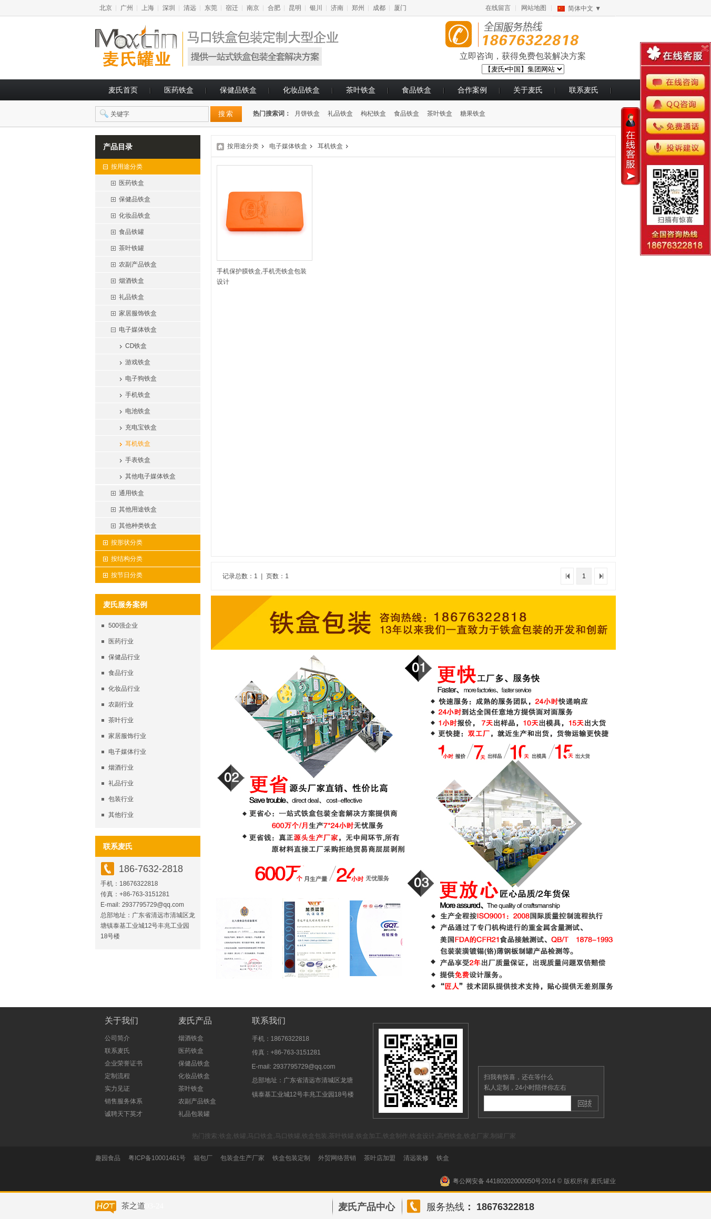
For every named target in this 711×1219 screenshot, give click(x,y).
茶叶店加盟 (379, 1158)
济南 (337, 8)
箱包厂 (203, 1158)
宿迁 (232, 8)
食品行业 (121, 673)
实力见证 (117, 1088)
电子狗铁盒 (141, 378)
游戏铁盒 (137, 362)
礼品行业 (121, 783)
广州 (126, 8)
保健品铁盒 (238, 90)
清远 (190, 8)
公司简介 (117, 1038)
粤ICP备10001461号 (157, 1158)
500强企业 (123, 625)
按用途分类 (243, 146)
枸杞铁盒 (373, 113)
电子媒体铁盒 (288, 146)
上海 (147, 8)
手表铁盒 (137, 460)
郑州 (358, 8)
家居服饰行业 (127, 736)
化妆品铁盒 (301, 90)
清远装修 (416, 1158)
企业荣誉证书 (124, 1063)
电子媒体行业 (127, 751)
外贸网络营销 (337, 1158)
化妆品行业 (124, 688)
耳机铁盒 (137, 443)
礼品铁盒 (340, 113)
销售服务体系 (124, 1101)
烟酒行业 (121, 767)
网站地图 (533, 8)
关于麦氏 (528, 90)
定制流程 (117, 1076)
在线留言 (498, 8)
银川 (316, 8)
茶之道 (133, 1206)
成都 (379, 8)
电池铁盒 (137, 411)
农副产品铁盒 (197, 1101)
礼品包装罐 (194, 1114)
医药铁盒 (179, 90)
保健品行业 (124, 657)
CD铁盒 (136, 346)
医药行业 (121, 641)
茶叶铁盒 (360, 90)
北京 (105, 8)
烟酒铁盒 (191, 1038)
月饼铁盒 (307, 113)
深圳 (168, 8)
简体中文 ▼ (584, 8)
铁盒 (442, 1158)
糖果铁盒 (472, 113)
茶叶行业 (121, 720)
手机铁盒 (137, 394)
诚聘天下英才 (124, 1114)
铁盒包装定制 (291, 1158)
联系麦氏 (583, 90)
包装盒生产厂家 (242, 1158)
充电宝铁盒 (141, 427)
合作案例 (472, 90)
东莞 (211, 8)
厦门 (400, 8)
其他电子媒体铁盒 (150, 476)
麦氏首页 (123, 90)
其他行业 (121, 814)
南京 (253, 8)
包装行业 (121, 799)
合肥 (274, 8)
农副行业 (121, 704)
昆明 (295, 8)
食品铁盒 (416, 90)
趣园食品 (107, 1158)
